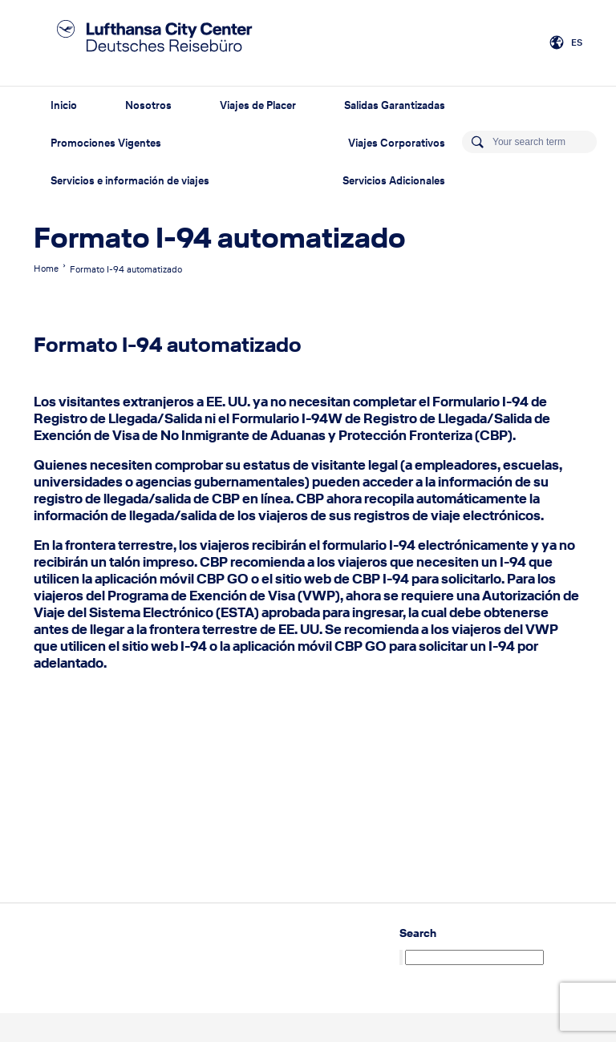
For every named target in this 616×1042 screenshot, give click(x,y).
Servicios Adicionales (393, 180)
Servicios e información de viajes (130, 180)
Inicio (64, 105)
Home (46, 268)
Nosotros (148, 105)
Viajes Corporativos (396, 143)
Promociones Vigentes (106, 143)
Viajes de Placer (258, 105)
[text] (308, 533)
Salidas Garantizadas (394, 105)
